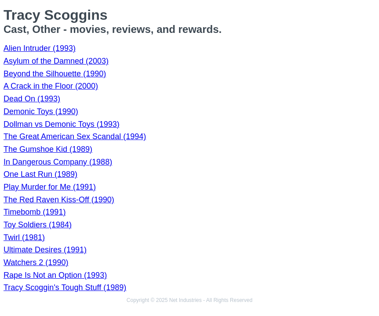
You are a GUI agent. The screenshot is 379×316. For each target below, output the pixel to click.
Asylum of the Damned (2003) (56, 61)
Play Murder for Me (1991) (50, 187)
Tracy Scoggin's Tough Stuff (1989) (65, 287)
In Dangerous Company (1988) (58, 162)
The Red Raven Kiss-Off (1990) (59, 199)
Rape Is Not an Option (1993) (55, 275)
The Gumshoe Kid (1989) (48, 149)
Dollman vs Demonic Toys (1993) (62, 124)
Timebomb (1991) (35, 212)
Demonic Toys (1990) (41, 111)
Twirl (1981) (24, 237)
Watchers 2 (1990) (36, 262)
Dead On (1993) (32, 98)
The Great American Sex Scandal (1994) (75, 136)
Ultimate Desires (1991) (45, 249)
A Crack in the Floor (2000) (51, 86)
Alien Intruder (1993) (40, 48)
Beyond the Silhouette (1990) (55, 73)
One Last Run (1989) (40, 174)
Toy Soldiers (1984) (38, 224)
